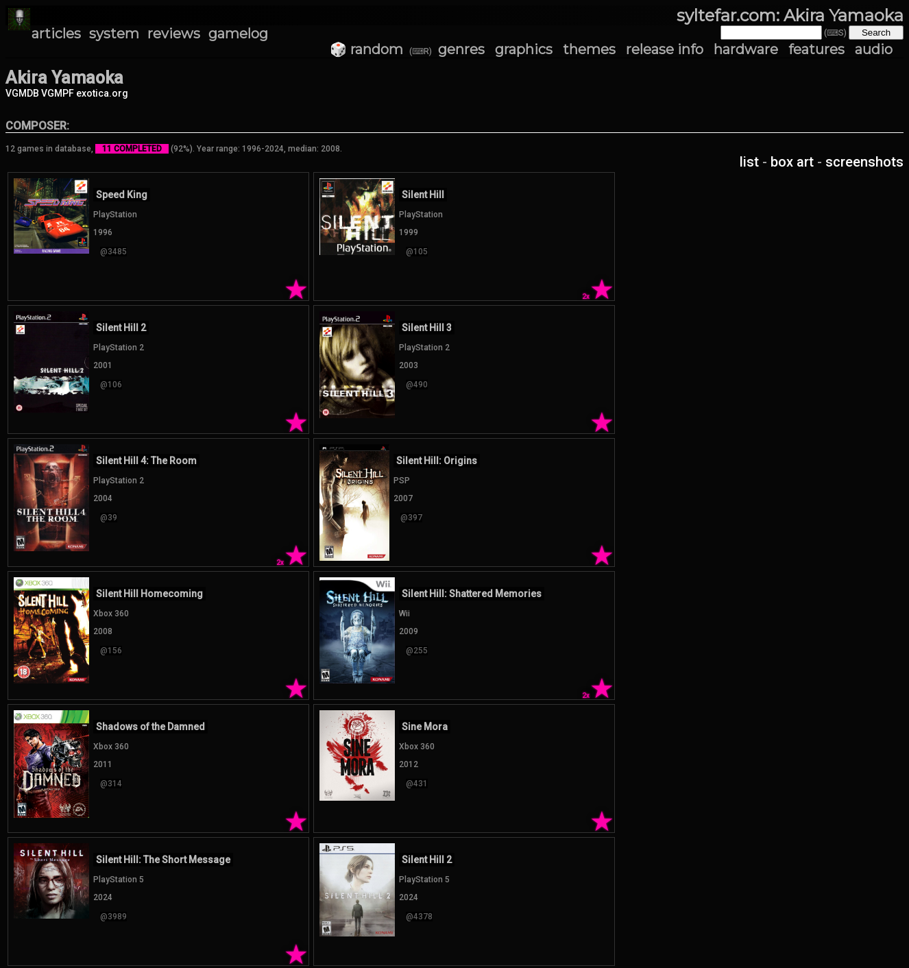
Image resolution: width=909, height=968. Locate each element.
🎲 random (366, 49)
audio (874, 49)
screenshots (864, 162)
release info (664, 49)
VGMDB (22, 93)
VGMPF (57, 93)
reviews (173, 33)
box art (792, 162)
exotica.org (102, 93)
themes (589, 49)
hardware (746, 49)
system (114, 33)
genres (461, 49)
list (749, 162)
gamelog (238, 33)
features (816, 49)
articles (56, 33)
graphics (524, 49)
